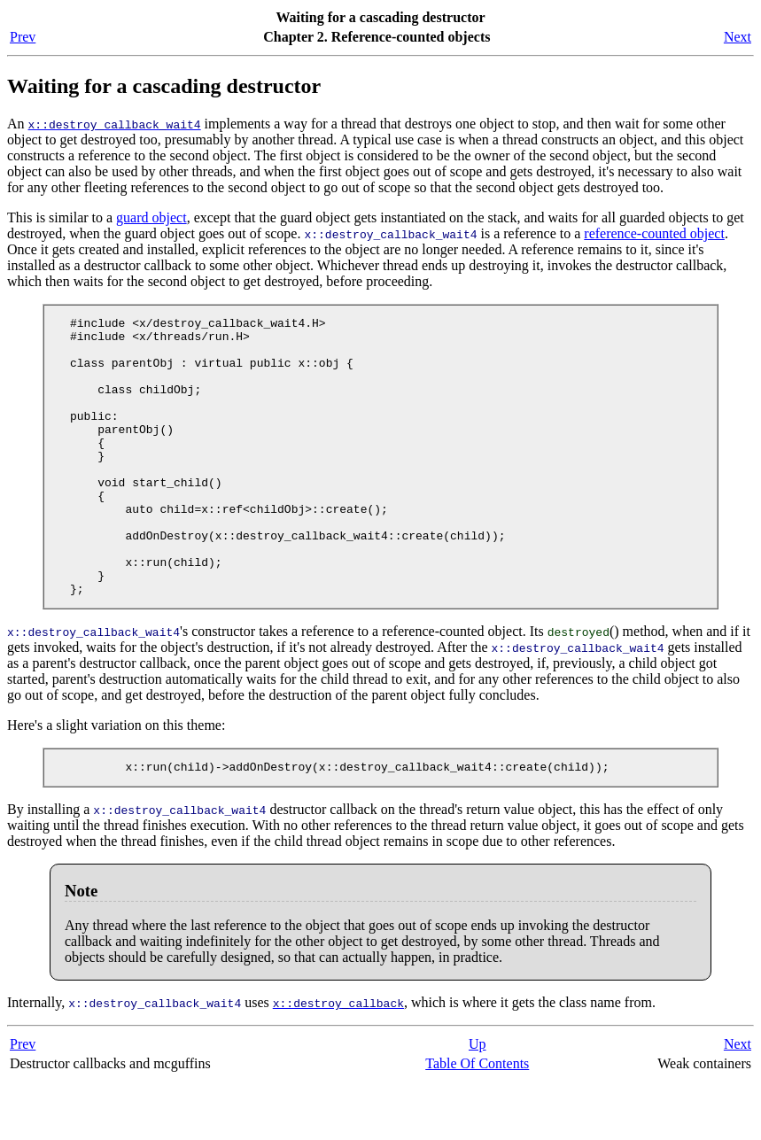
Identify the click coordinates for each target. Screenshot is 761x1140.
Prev (22, 36)
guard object (151, 217)
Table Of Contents (477, 1121)
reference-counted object (654, 233)
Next (737, 36)
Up (477, 1102)
